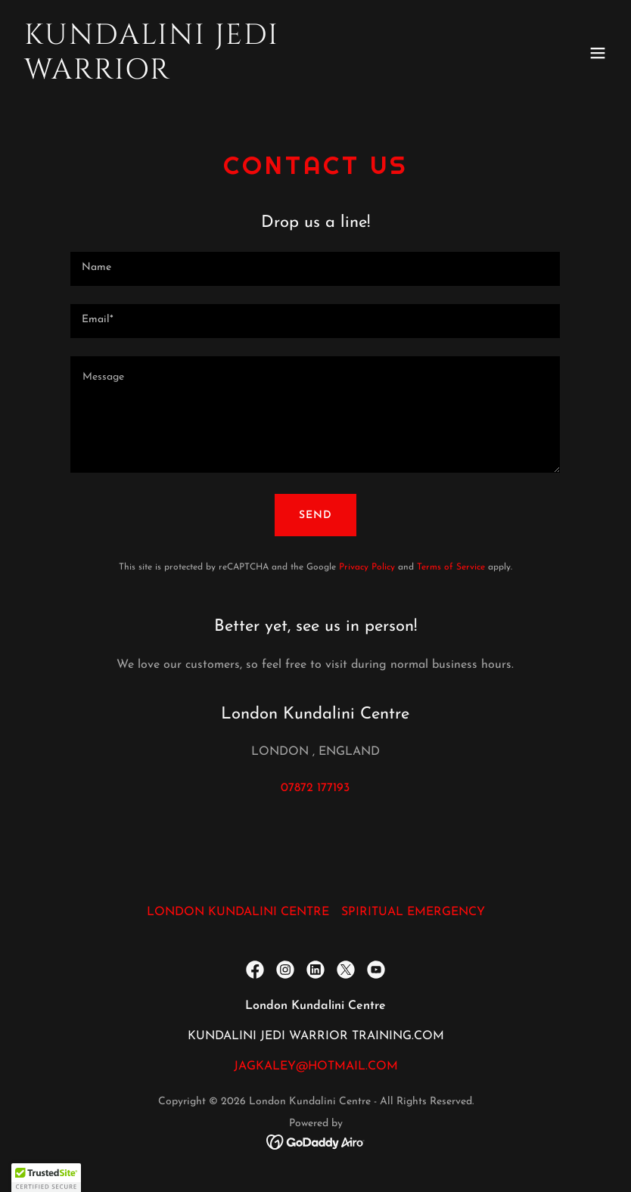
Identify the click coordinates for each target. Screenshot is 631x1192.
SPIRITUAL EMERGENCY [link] (413, 912)
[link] (226, 76)
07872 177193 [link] (315, 788)
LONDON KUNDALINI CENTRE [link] (238, 912)
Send (315, 515)
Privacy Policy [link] (367, 567)
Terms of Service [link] (451, 567)
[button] (598, 53)
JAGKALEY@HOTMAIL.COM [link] (316, 1066)
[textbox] (315, 269)
